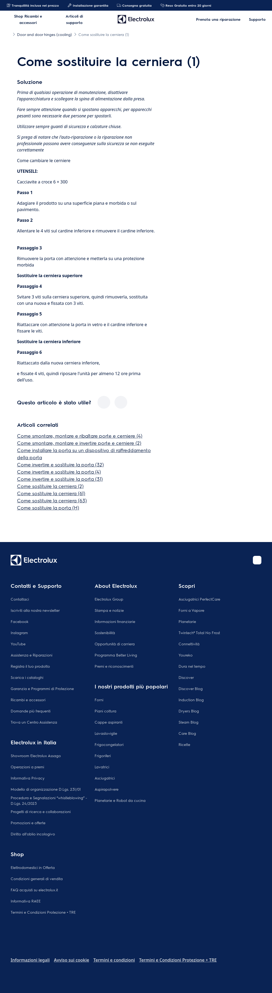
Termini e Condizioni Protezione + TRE (43, 912)
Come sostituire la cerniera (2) (50, 486)
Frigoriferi (103, 755)
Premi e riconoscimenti (114, 666)
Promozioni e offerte (28, 822)
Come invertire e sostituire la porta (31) (60, 479)
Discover (186, 677)
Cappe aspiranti (108, 722)
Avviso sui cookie (71, 960)
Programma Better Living (116, 655)
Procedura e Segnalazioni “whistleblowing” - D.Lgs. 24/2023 (49, 800)
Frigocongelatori (109, 744)
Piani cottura (105, 710)
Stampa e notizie (109, 610)
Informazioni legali (30, 960)
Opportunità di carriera (115, 643)
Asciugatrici (105, 777)
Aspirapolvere (106, 789)
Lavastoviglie (106, 733)
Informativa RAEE (26, 900)
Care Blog (187, 733)
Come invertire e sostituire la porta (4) (59, 472)
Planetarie (187, 621)
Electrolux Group (109, 599)
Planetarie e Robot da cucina (120, 800)
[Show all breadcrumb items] (8, 34)
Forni (99, 699)
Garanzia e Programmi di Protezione (42, 688)
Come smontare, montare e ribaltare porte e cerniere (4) (79, 436)
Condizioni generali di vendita (37, 878)
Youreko (185, 655)
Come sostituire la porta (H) (48, 507)
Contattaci (20, 599)
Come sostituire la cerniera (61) (51, 493)
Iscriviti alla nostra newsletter (35, 610)
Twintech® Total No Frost (199, 632)
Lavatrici (102, 766)
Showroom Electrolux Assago (36, 755)
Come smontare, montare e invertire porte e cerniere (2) (79, 443)
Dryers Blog (188, 710)
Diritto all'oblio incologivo (33, 833)
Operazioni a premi (27, 766)
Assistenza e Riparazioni (31, 655)
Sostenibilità (105, 632)
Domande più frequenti (30, 710)
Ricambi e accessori (28, 699)
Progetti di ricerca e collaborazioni (41, 811)
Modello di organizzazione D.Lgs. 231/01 (46, 789)
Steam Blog (188, 722)
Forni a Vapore (191, 610)
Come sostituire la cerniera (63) (52, 500)
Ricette (184, 744)
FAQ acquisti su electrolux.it (34, 889)
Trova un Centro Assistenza (34, 722)
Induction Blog (191, 699)
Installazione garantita (87, 5)
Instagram (19, 632)
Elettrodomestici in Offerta (33, 867)
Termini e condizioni (114, 960)
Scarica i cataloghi (27, 677)
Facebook (19, 621)
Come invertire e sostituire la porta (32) (60, 464)
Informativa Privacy (28, 777)
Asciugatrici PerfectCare (199, 599)
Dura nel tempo (191, 666)
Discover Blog (190, 688)
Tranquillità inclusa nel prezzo (32, 5)
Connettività (188, 643)
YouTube (18, 643)
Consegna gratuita (134, 5)
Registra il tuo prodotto (30, 666)
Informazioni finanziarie (115, 621)
